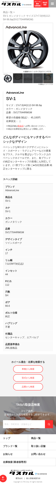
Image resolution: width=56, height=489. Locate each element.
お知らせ (8, 454)
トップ (6, 438)
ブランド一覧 (10, 446)
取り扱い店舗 (38, 446)
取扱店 (21, 126)
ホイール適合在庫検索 (37, 4)
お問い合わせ (38, 454)
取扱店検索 (45, 4)
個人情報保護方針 (33, 478)
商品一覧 (8, 12)
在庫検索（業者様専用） (15, 462)
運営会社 (19, 478)
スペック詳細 (10, 179)
